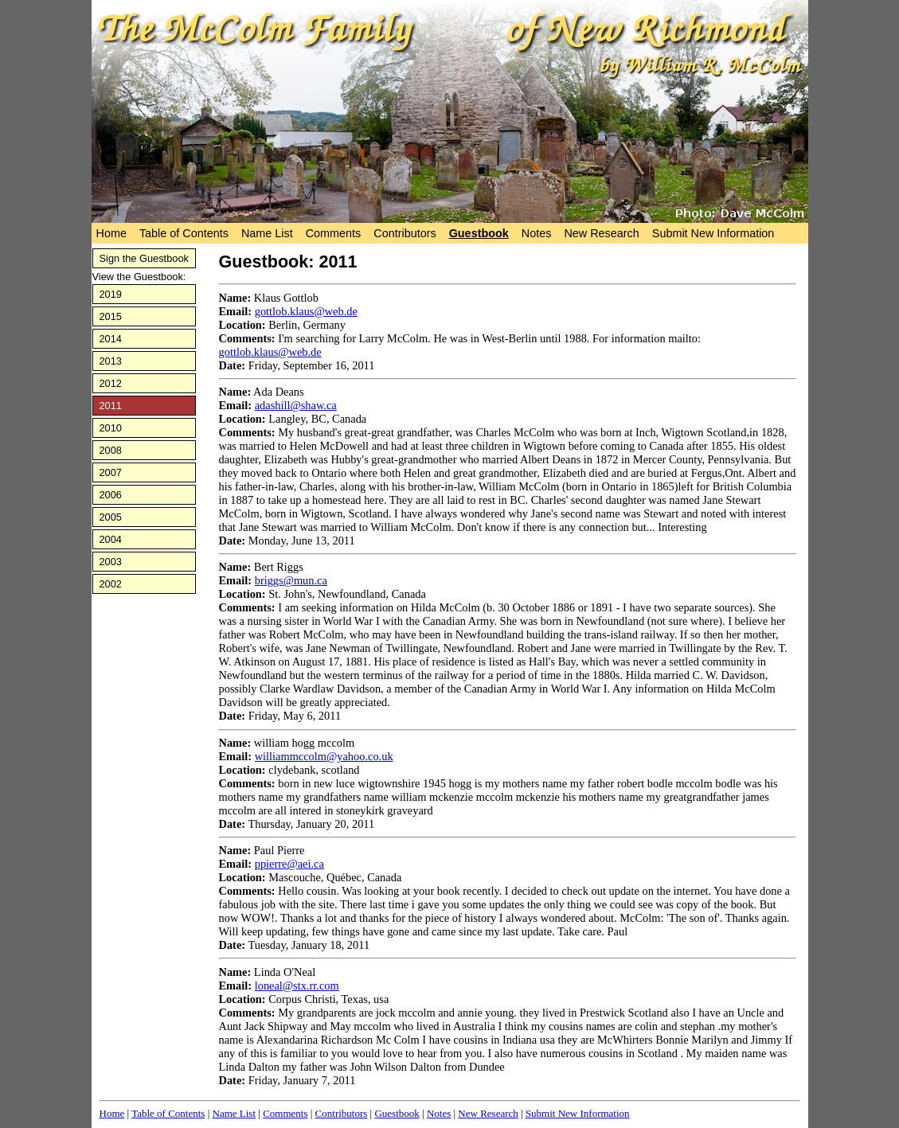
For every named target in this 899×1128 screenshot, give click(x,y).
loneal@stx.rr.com (297, 985)
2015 (111, 316)
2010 (111, 428)
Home (111, 233)
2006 (111, 495)
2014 (111, 339)
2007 (111, 472)
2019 (111, 294)
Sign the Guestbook (144, 258)
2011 (111, 406)
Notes (537, 233)
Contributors (404, 233)
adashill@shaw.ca (296, 405)
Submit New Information (713, 233)
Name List (267, 233)
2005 (111, 517)
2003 (111, 562)
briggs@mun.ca (291, 580)
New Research (601, 233)
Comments (334, 233)
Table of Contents (184, 233)
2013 (111, 361)
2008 (111, 450)
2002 (111, 584)
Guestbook (479, 233)
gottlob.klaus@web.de (306, 311)
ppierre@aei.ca (289, 863)
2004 (111, 539)
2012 (111, 383)
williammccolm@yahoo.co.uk (324, 756)
